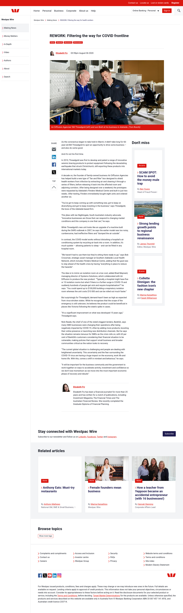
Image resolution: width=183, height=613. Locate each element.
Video (6, 52)
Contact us (133, 3)
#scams (142, 165)
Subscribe (169, 434)
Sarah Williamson (149, 298)
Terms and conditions (155, 557)
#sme (141, 217)
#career (142, 271)
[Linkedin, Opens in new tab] (54, 575)
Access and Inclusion (84, 553)
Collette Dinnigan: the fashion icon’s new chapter (146, 283)
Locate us (144, 3)
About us (83, 10)
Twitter (100, 437)
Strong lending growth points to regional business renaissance (148, 231)
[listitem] (59, 484)
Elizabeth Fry (62, 53)
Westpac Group (82, 561)
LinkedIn (82, 437)
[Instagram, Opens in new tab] (59, 577)
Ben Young (145, 189)
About (7, 68)
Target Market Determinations (106, 595)
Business (59, 10)
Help (93, 10)
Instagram (112, 437)
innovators (78, 42)
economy (68, 42)
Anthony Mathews (52, 504)
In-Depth (8, 44)
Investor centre (82, 557)
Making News (10, 28)
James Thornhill (147, 244)
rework (59, 42)
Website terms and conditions (158, 553)
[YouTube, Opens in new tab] (50, 575)
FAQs (112, 557)
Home (37, 10)
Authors (7, 60)
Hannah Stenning (145, 504)
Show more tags (45, 536)
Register (175, 3)
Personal (47, 10)
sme (52, 42)
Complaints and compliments (53, 553)
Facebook (91, 437)
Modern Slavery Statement (157, 565)
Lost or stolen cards (160, 3)
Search (7, 77)
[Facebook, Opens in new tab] (40, 575)
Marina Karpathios (148, 295)
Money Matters (11, 36)
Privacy (113, 561)
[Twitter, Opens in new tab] (45, 575)
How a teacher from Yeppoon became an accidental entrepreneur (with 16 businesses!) (151, 493)
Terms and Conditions (67, 595)
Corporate (71, 10)
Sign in (167, 10)
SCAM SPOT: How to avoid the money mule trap (148, 178)
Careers (43, 561)
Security (114, 553)
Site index (149, 561)
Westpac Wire (8, 19)
